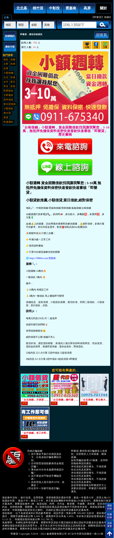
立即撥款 (8, 95)
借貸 (5, 117)
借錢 (12, 59)
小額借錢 (8, 73)
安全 (5, 86)
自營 (5, 68)
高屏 (87, 8)
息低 (12, 86)
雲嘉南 (70, 8)
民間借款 (8, 90)
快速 (12, 77)
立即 (5, 64)
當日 (12, 81)
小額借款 (8, 108)
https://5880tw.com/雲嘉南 (43, 258)
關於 (103, 8)
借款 (5, 59)
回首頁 (101, 35)
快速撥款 (8, 122)
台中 (5, 81)
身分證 (7, 113)
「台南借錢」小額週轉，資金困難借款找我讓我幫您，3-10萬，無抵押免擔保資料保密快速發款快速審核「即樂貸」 (7, 7)
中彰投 (54, 8)
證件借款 (8, 99)
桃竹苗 (38, 8)
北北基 (21, 8)
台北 (5, 77)
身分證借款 (9, 104)
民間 (12, 64)
